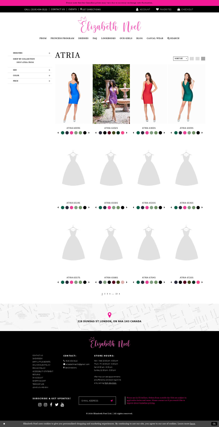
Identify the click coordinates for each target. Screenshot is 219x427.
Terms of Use (38, 384)
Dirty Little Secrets (41, 362)
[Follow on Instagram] (40, 404)
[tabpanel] (62, 133)
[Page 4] (110, 294)
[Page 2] (104, 294)
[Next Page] (120, 294)
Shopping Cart (39, 381)
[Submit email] (112, 401)
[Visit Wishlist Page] (163, 9)
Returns (36, 374)
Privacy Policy (39, 368)
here (192, 423)
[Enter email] (97, 401)
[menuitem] (36, 9)
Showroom (37, 358)
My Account (38, 378)
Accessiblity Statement (43, 371)
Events (73, 9)
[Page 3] (107, 294)
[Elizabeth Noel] (109, 24)
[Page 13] (117, 294)
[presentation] (73, 94)
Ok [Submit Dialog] (214, 423)
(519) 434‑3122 (110, 383)
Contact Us (58, 9)
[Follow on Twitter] (57, 404)
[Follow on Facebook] (51, 404)
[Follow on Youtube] (62, 404)
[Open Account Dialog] (143, 9)
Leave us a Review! (40, 387)
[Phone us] (35, 9)
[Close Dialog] (4, 423)
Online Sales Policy (41, 365)
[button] (185, 9)
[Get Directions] (91, 9)
